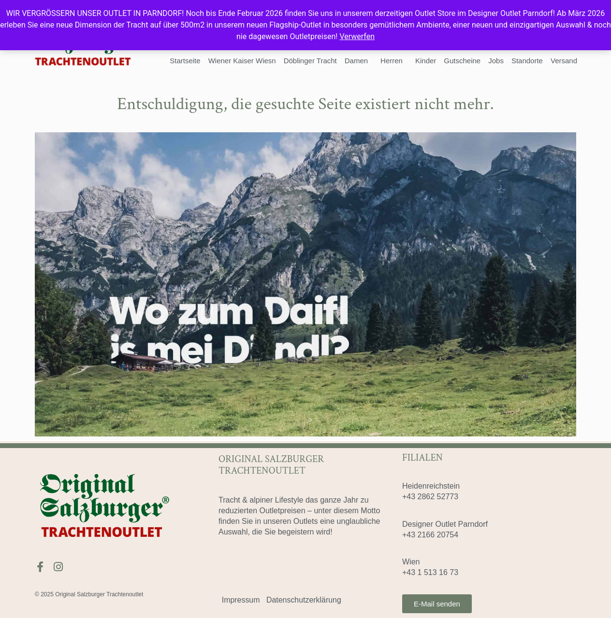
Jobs (496, 60)
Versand (564, 60)
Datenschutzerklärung (304, 600)
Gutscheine (462, 60)
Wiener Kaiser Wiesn (242, 60)
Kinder (425, 60)
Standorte (527, 60)
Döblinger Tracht (310, 60)
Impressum (241, 600)
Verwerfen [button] (357, 36)
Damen (359, 61)
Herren (393, 61)
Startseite (185, 60)
